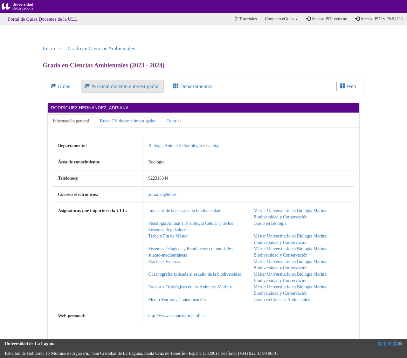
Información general (71, 121)
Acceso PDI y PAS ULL (379, 18)
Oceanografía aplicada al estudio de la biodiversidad (194, 274)
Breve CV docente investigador (128, 121)
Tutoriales (245, 19)
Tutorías (174, 121)
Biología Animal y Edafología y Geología (185, 145)
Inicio (49, 48)
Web (348, 86)
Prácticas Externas (164, 261)
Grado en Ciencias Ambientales (101, 48)
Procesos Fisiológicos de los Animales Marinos (190, 287)
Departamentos (192, 86)
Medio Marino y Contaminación (177, 299)
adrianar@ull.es (162, 194)
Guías (61, 86)
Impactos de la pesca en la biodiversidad (184, 210)
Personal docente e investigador (122, 86)
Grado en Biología (269, 223)
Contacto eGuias (281, 19)
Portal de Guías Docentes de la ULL (42, 19)
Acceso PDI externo (326, 18)
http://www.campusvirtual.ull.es (176, 315)
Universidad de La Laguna (22, 6)
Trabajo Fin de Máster (168, 236)
